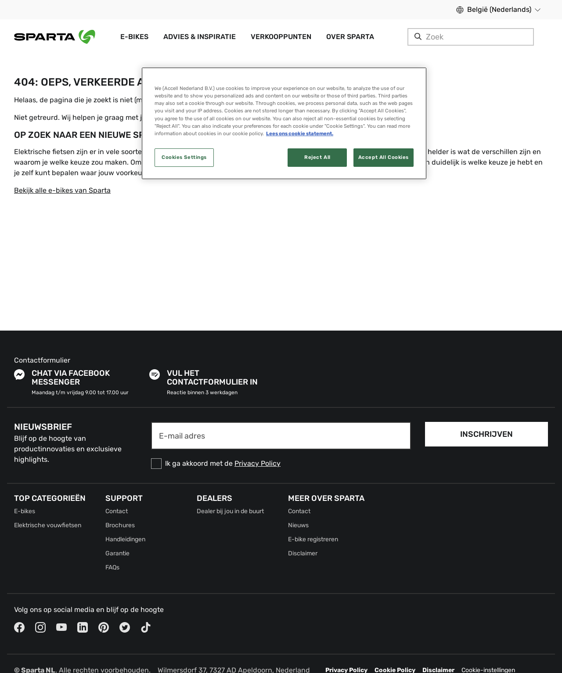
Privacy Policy (257, 463)
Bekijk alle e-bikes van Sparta (62, 190)
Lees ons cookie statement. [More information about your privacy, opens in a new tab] (299, 133)
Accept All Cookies (383, 157)
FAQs (112, 567)
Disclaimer (302, 553)
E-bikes (24, 511)
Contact (116, 511)
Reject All (317, 157)
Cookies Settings (184, 157)
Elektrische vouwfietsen (47, 525)
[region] (284, 123)
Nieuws (298, 525)
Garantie (117, 553)
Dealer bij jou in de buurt (230, 511)
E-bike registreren (313, 539)
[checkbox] (281, 463)
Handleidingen (125, 539)
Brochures (120, 525)
